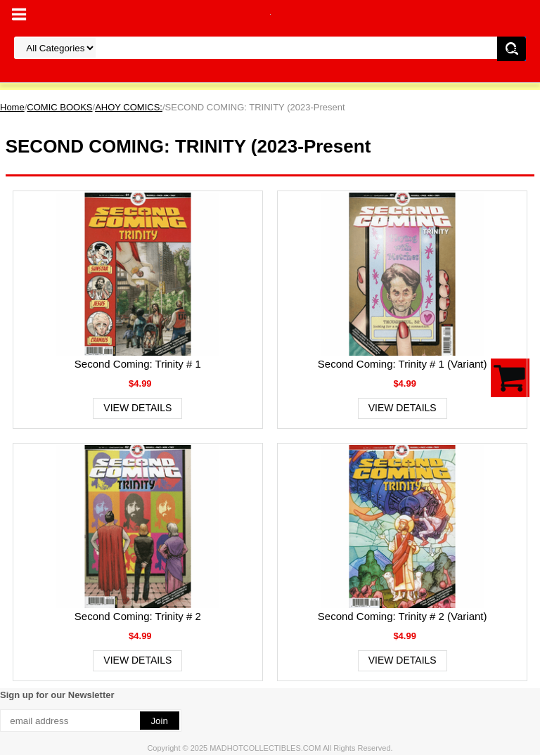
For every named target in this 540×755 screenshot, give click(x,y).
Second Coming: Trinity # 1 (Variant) (402, 364)
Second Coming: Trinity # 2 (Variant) (402, 616)
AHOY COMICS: (128, 107)
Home (12, 107)
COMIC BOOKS (59, 107)
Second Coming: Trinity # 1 (138, 364)
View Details (137, 407)
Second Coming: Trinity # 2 (138, 616)
